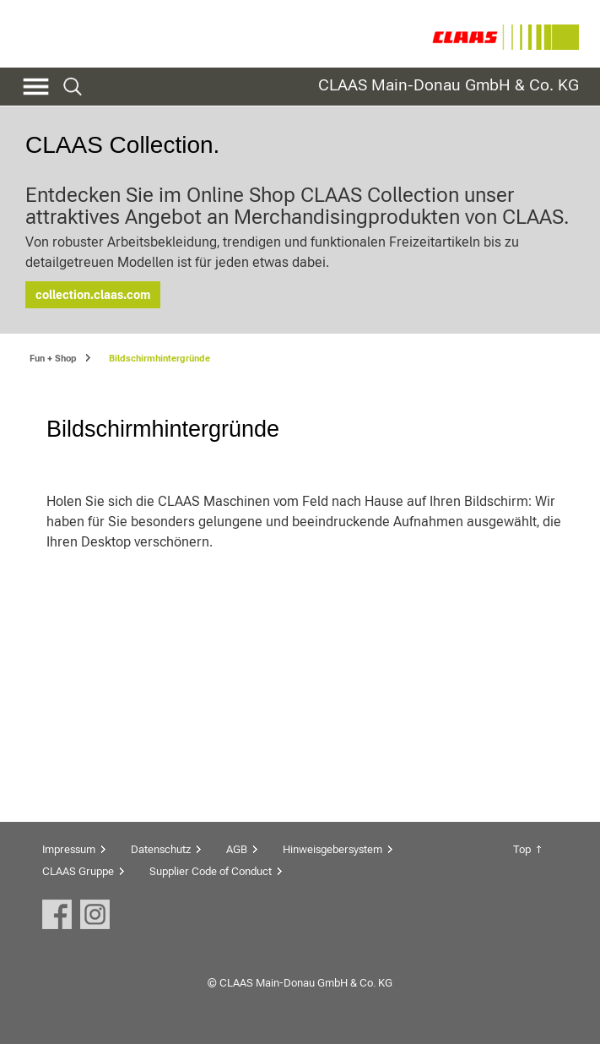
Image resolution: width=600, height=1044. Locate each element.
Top (522, 849)
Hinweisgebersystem (332, 849)
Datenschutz (161, 849)
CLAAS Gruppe (78, 871)
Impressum (68, 849)
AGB (236, 849)
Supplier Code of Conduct (210, 871)
